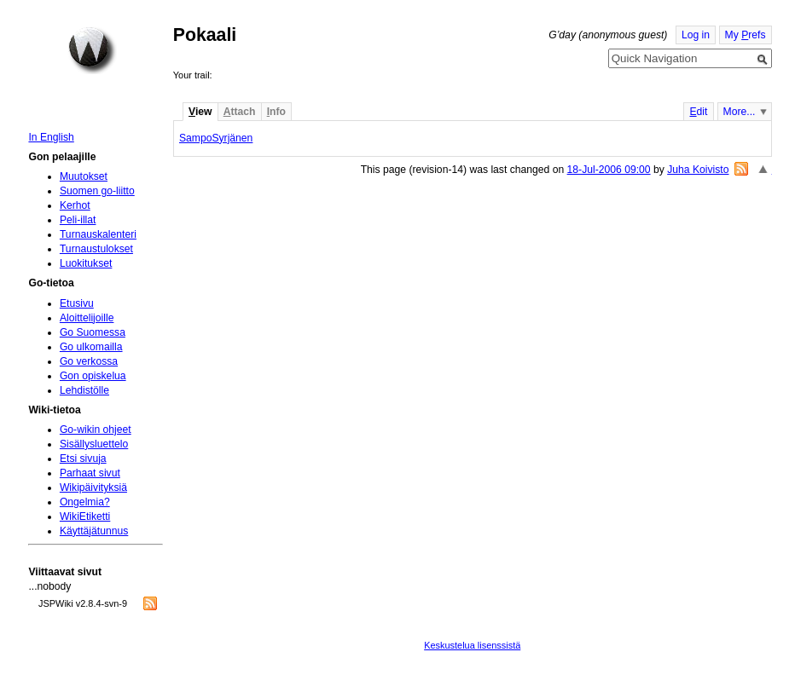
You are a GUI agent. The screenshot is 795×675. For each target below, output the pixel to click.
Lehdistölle (84, 390)
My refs (745, 35)
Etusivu (77, 303)
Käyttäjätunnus (94, 531)
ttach (239, 112)
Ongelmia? (85, 502)
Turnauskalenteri (98, 234)
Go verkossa (89, 361)
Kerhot (75, 205)
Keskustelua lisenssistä (472, 645)
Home (92, 50)
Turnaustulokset (96, 249)
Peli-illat (78, 220)
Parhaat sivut (90, 473)
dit (698, 112)
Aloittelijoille (87, 318)
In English (50, 137)
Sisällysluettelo (94, 444)
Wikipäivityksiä (93, 487)
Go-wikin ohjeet (95, 430)
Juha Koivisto (697, 170)
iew (200, 112)
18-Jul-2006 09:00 (609, 170)
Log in (696, 35)
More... (739, 112)
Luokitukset (86, 263)
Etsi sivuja (83, 458)
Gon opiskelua (93, 376)
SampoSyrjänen (216, 138)
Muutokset (83, 176)
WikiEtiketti (85, 516)
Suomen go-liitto (97, 191)
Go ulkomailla (91, 347)
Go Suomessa (92, 332)
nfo (276, 112)
